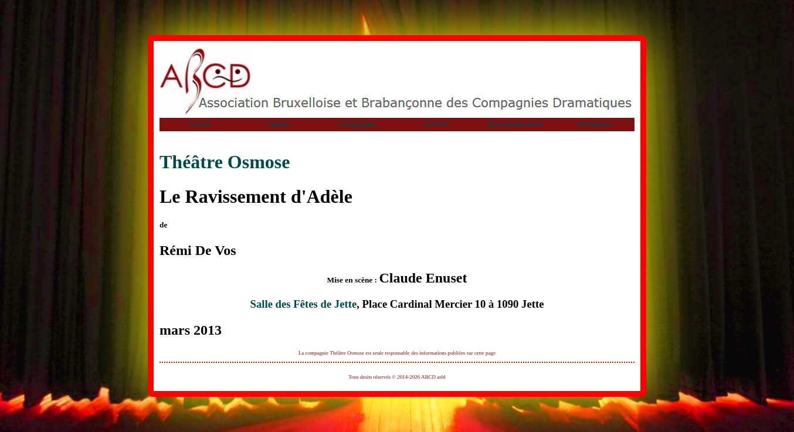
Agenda (278, 124)
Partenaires (595, 124)
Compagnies (357, 124)
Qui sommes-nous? (515, 124)
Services (437, 124)
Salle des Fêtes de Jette (303, 304)
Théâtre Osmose (225, 161)
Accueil (199, 124)
